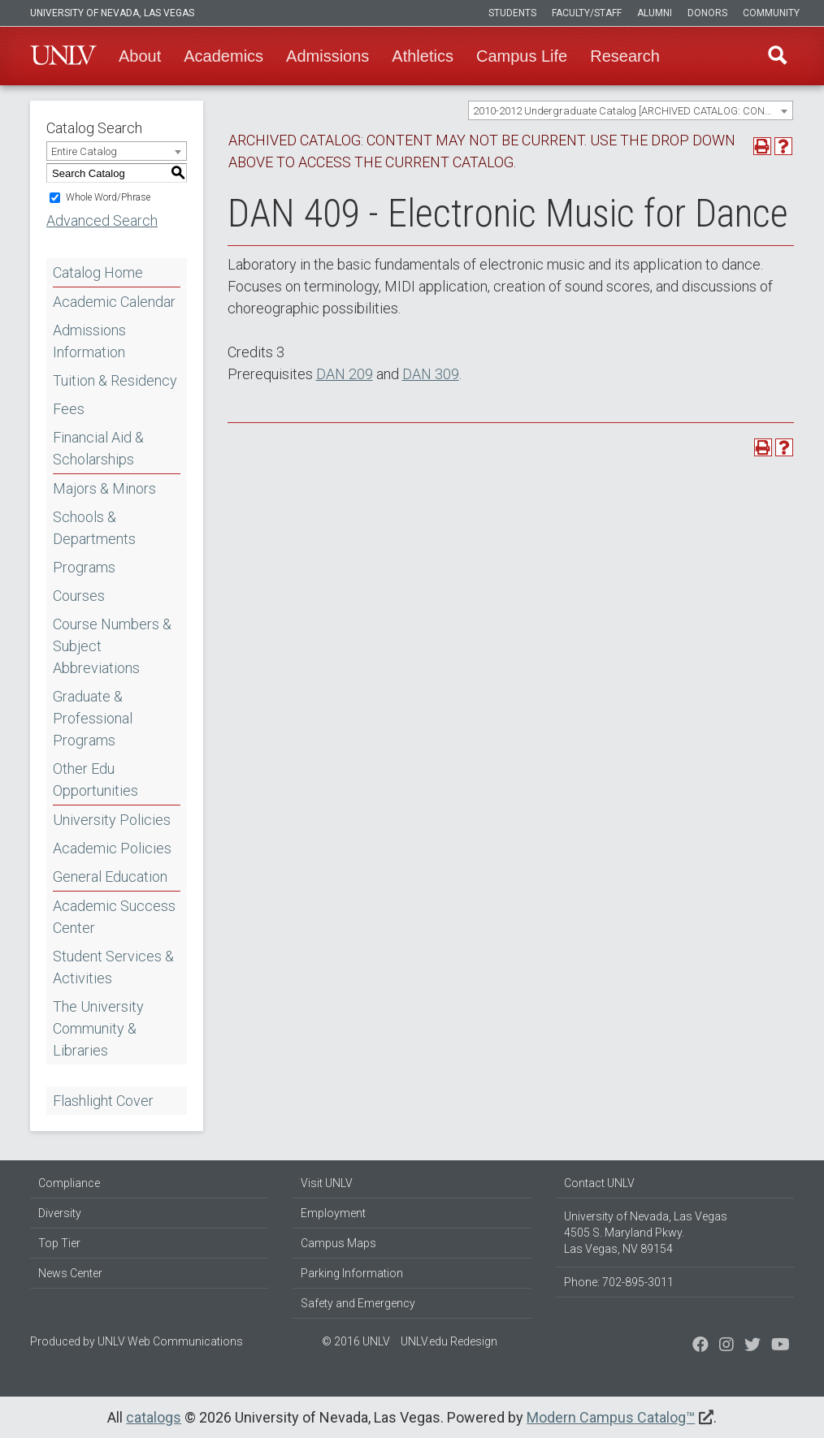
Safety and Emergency (358, 1303)
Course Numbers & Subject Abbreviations (112, 645)
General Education (110, 876)
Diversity (59, 1213)
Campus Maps (338, 1243)
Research (625, 56)
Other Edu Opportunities (95, 779)
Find (777, 56)
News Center (70, 1273)
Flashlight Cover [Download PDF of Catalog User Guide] (103, 1100)
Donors (707, 13)
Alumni (654, 13)
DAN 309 (430, 373)
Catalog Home (98, 272)
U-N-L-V (63, 56)
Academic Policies (112, 848)
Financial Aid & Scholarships (98, 448)
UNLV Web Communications (170, 1341)
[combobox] (630, 110)
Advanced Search (102, 220)
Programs (84, 567)
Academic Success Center (114, 916)
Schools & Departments (94, 527)
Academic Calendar (114, 301)
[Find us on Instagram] (752, 1346)
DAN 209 (344, 373)
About (140, 56)
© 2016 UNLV (356, 1341)
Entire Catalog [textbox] (84, 151)
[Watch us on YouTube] (780, 1346)
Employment (333, 1213)
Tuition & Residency (115, 380)
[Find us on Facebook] (700, 1346)
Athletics (422, 56)
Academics (223, 56)
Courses (79, 595)
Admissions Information (89, 341)
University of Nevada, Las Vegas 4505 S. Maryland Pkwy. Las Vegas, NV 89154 (645, 1232)
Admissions (327, 56)
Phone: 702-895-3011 (619, 1282)
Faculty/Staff (587, 13)
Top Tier (59, 1243)
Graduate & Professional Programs (92, 718)
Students (512, 13)
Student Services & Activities (113, 967)
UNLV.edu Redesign (449, 1341)
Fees (69, 408)
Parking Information (352, 1273)
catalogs (153, 1417)
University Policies (112, 819)
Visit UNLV (327, 1183)
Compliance (69, 1183)
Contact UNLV (599, 1183)
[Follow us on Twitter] (726, 1346)
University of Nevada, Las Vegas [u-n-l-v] (112, 13)
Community (771, 13)
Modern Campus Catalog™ (611, 1417)
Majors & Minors (104, 488)
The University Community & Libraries (98, 1028)
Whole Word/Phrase (108, 197)
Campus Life (521, 56)
